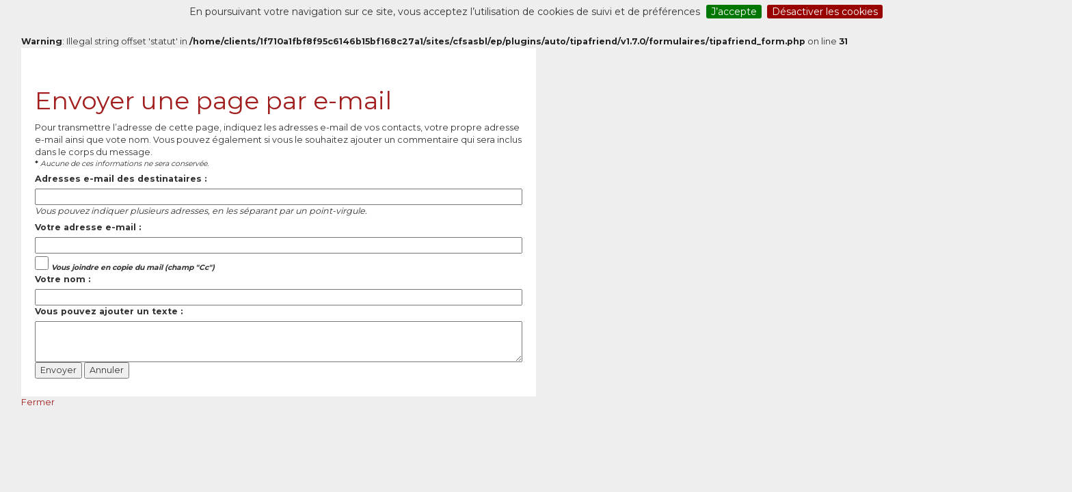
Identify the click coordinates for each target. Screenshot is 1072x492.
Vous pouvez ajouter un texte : (109, 311)
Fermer (38, 402)
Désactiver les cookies (825, 11)
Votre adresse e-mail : (88, 227)
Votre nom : (62, 279)
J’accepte (734, 11)
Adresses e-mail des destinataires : (120, 179)
